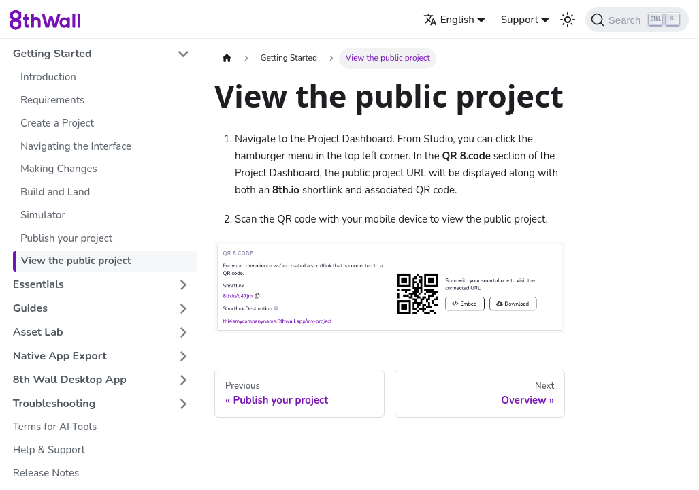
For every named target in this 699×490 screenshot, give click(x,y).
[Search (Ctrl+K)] (637, 19)
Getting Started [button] (52, 53)
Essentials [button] (38, 284)
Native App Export (60, 355)
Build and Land (55, 192)
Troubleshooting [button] (54, 403)
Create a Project (57, 123)
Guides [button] (30, 308)
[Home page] (226, 58)
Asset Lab (38, 332)
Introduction (48, 77)
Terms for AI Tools (55, 427)
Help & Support (49, 450)
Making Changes (58, 169)
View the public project (76, 260)
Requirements (52, 100)
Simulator (42, 215)
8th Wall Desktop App (70, 379)
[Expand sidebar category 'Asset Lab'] (183, 332)
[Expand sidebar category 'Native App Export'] (183, 356)
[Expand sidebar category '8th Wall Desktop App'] (183, 380)
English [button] (448, 20)
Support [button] (519, 20)
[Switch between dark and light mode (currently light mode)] (567, 20)
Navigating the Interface (75, 146)
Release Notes (46, 473)
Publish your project (66, 238)
